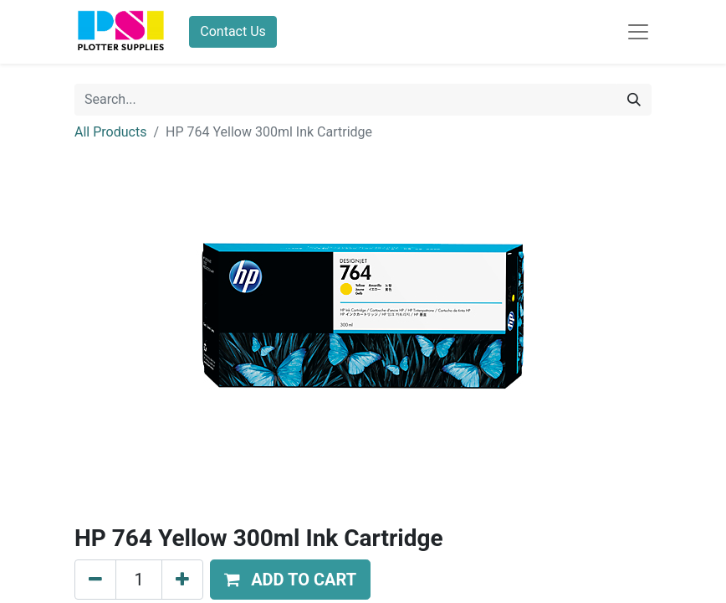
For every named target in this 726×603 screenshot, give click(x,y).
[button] (290, 579)
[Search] (634, 100)
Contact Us (233, 31)
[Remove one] (95, 579)
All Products (110, 132)
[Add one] (182, 579)
